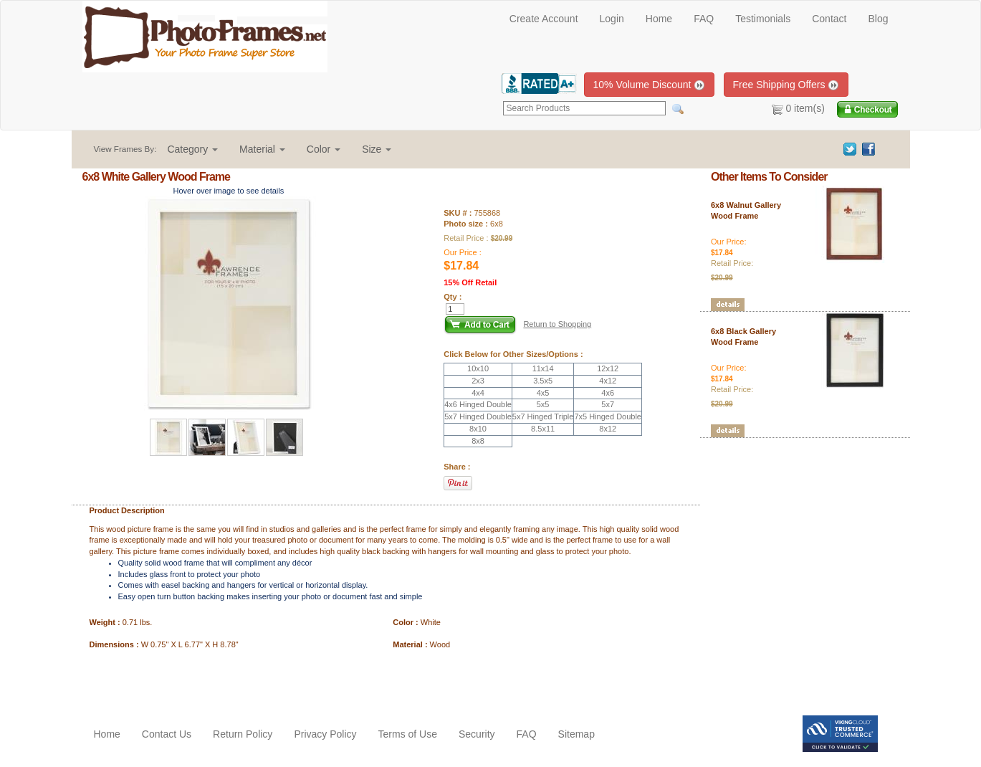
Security (477, 734)
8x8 (478, 441)
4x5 (543, 393)
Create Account (543, 18)
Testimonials (762, 18)
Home (659, 18)
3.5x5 (542, 380)
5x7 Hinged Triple (543, 416)
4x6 (607, 393)
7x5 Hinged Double (607, 416)
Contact (829, 18)
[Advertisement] (166, 679)
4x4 (478, 393)
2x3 (478, 380)
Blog (878, 18)
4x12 (607, 380)
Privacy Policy (325, 734)
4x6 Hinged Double (478, 404)
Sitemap (576, 734)
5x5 (543, 404)
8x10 (478, 428)
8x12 (607, 428)
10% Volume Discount (649, 85)
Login (612, 18)
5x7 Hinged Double (478, 416)
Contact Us (166, 734)
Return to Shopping (557, 324)
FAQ (704, 18)
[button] (192, 149)
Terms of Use (407, 734)
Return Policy (242, 734)
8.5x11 (543, 428)
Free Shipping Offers (786, 85)
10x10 (478, 368)
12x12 (607, 368)
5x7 (607, 404)
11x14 (543, 368)
